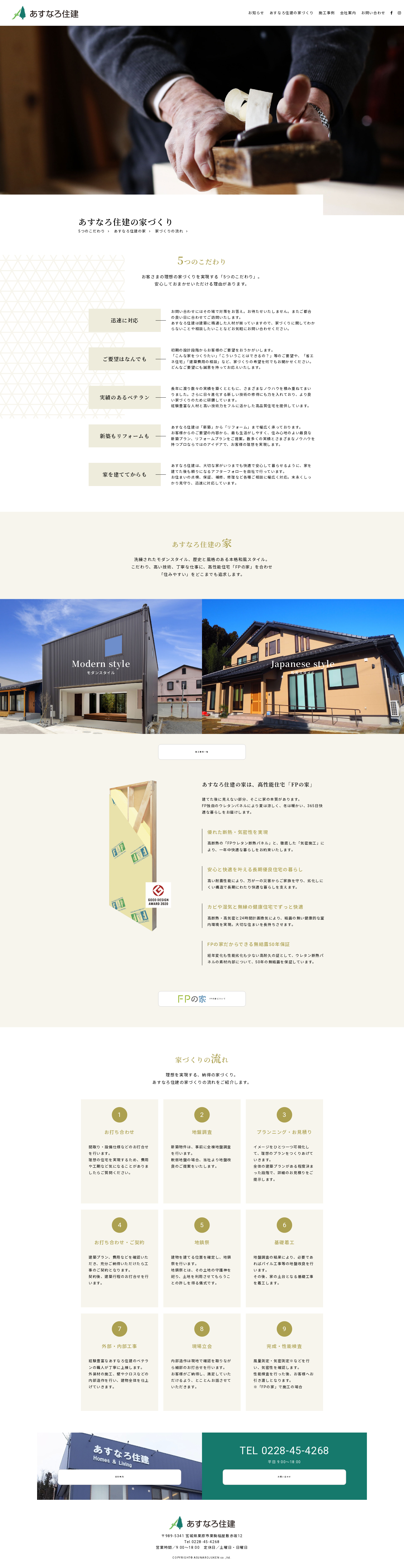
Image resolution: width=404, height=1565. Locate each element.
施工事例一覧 (202, 751)
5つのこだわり (91, 231)
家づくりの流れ (169, 231)
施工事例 (327, 13)
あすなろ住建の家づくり (292, 13)
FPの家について (202, 998)
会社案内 (348, 13)
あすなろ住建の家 (130, 231)
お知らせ (256, 13)
